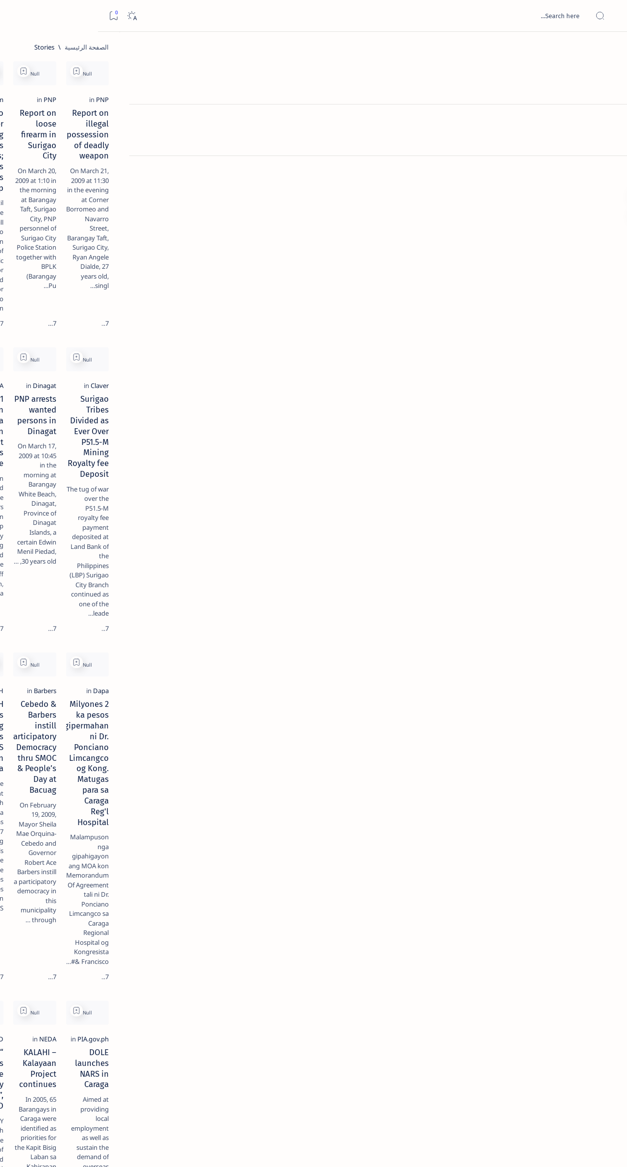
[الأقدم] (188, 1098)
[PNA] (292, 354)
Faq (49, 593)
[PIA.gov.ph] (563, 765)
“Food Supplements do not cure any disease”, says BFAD (240, 784)
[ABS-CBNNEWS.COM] (268, 960)
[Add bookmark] (459, 71)
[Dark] (33, 16)
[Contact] (608, 140)
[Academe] (44, 513)
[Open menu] (608, 16)
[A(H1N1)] (115, 488)
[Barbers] (427, 549)
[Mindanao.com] (276, 149)
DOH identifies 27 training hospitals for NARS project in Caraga (233, 568)
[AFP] (44, 537)
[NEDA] (430, 765)
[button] (196, 71)
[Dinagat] (427, 354)
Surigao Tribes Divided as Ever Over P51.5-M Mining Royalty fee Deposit (514, 373)
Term (140, 593)
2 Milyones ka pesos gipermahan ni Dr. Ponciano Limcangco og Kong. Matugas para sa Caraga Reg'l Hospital (514, 578)
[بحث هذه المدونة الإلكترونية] (433, 15)
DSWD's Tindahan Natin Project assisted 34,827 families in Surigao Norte (516, 984)
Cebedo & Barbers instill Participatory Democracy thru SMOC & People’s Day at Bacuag (374, 573)
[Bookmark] (15, 16)
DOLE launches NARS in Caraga (523, 779)
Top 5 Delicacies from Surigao (78, 167)
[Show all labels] (124, 560)
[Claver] (570, 354)
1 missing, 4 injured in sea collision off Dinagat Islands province (233, 373)
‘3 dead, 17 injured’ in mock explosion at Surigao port (83, 403)
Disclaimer (109, 593)
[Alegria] (83, 266)
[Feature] (88, 153)
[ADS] (115, 537)
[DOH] (291, 549)
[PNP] (573, 149)
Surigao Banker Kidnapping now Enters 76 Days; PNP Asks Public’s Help (237, 173)
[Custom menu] (608, 172)
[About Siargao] (44, 488)
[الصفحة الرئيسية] (608, 49)
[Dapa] (571, 549)
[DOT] (83, 320)
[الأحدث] (568, 1098)
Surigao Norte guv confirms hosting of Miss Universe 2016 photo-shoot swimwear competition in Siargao (78, 349)
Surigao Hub (535, 1147)
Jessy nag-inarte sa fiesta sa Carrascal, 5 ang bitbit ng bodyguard (81, 237)
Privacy (74, 593)
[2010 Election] (44, 464)
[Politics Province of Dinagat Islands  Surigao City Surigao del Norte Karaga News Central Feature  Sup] (115, 464)
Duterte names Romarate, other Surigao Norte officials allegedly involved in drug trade (74, 290)
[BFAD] (290, 765)
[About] (608, 120)
